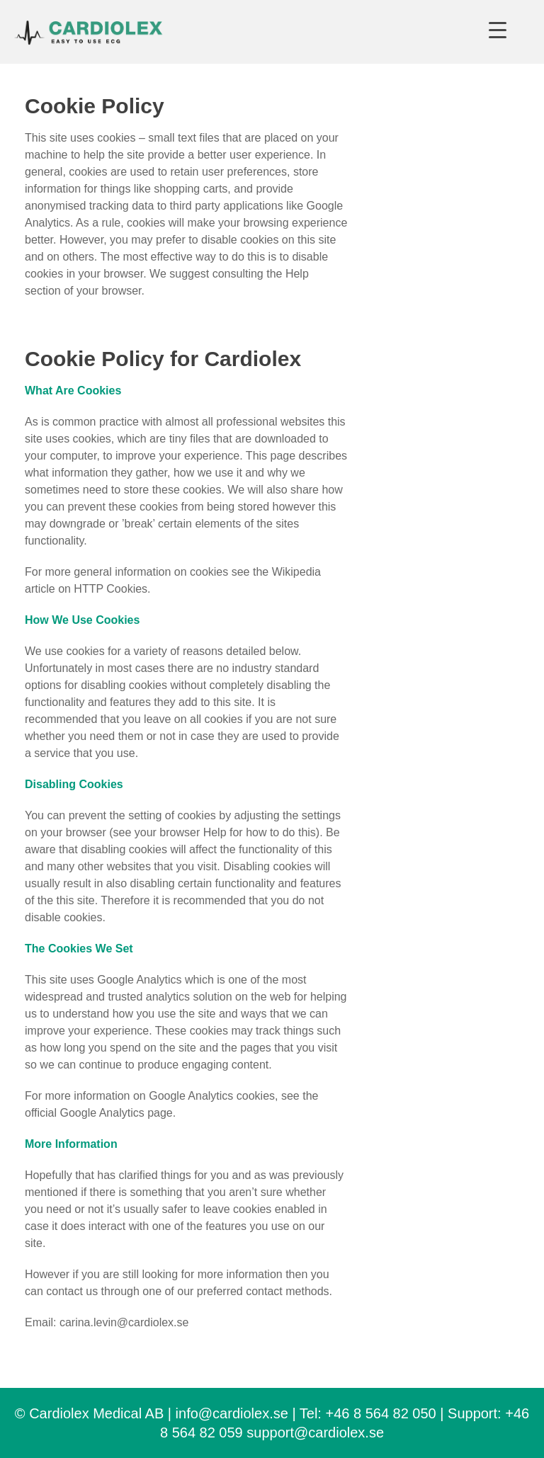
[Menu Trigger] (497, 30)
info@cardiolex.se (232, 1413)
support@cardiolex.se (315, 1432)
